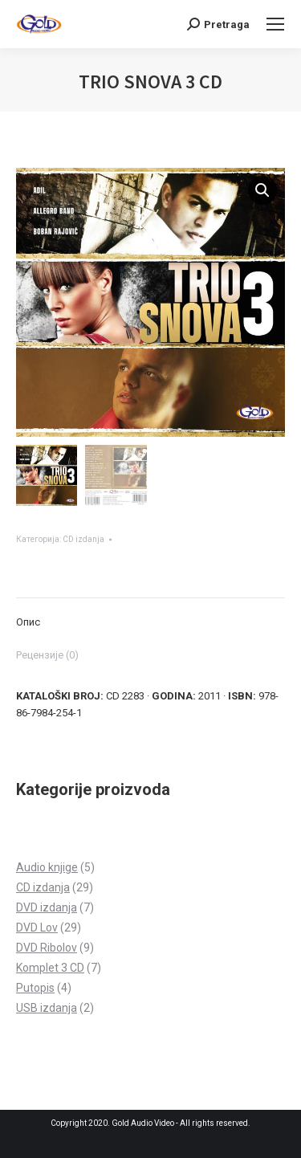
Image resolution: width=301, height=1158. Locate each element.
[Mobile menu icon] (275, 24)
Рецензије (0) (47, 655)
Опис (28, 622)
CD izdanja (83, 539)
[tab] (150, 613)
